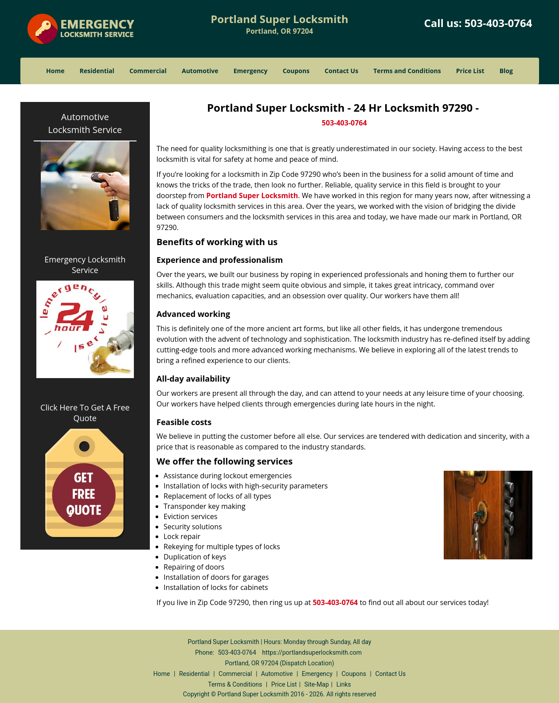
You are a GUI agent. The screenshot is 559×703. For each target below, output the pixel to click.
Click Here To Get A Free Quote (84, 412)
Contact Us (341, 70)
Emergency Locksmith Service (84, 264)
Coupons (296, 70)
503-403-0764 (498, 23)
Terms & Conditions (235, 684)
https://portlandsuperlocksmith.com (312, 652)
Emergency (251, 70)
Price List (470, 70)
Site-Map (317, 684)
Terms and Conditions (407, 70)
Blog (506, 70)
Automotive (200, 70)
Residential (97, 70)
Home (55, 70)
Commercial (148, 70)
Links (343, 684)
